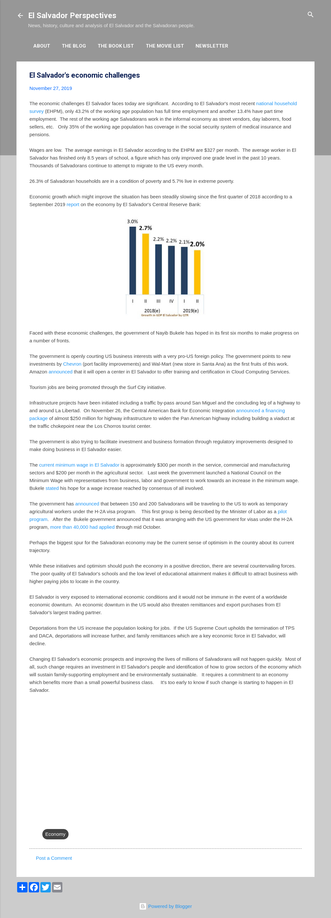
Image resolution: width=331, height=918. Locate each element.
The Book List (116, 46)
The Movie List (165, 46)
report (73, 204)
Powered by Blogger (165, 906)
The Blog (74, 46)
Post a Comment (54, 858)
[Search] (311, 15)
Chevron (72, 364)
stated (52, 488)
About (41, 46)
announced (60, 371)
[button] (298, 75)
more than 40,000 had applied (82, 527)
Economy (55, 834)
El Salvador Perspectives (72, 15)
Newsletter (212, 46)
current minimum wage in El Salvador (79, 465)
